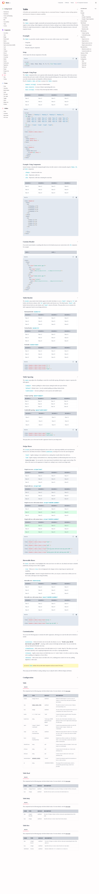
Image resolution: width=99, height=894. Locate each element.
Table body (84, 65)
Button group (6, 43)
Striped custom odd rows (87, 45)
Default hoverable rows (86, 49)
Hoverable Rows (84, 47)
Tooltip (5, 79)
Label (5, 92)
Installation (6, 13)
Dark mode (6, 115)
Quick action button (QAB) (9, 45)
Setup (83, 15)
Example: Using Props (86, 17)
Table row (84, 67)
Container (6, 113)
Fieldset (5, 104)
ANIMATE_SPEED (36, 758)
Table (5, 75)
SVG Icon (6, 117)
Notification (6, 63)
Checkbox (6, 88)
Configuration (83, 59)
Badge (5, 37)
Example (82, 13)
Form (5, 86)
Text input (6, 96)
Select (5, 100)
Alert (5, 35)
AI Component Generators (82, 2)
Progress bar (6, 71)
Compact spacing (85, 33)
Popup (5, 69)
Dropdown (6, 55)
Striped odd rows (85, 41)
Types (5, 23)
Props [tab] (26, 687)
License (5, 25)
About (82, 11)
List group (6, 57)
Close (5, 111)
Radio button (6, 90)
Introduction (6, 11)
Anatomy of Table (84, 53)
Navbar (5, 61)
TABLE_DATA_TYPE (36, 705)
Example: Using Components (88, 19)
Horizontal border (85, 25)
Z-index (5, 17)
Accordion (6, 33)
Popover (5, 67)
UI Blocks (67, 2)
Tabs (5, 77)
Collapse (5, 51)
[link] (77, 9)
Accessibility (6, 21)
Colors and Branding (8, 15)
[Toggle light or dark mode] (96, 3)
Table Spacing (83, 31)
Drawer (5, 53)
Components (60, 2)
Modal (5, 59)
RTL (5, 19)
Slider (5, 73)
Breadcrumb (6, 39)
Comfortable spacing (86, 35)
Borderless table (85, 29)
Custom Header (84, 21)
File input (6, 94)
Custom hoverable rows (86, 51)
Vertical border (85, 27)
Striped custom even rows (87, 43)
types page (67, 691)
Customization (84, 55)
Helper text (6, 102)
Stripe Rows (83, 37)
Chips (5, 49)
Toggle (5, 98)
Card (5, 47)
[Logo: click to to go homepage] (6, 3)
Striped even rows (85, 39)
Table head (84, 63)
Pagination (6, 65)
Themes (72, 2)
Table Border (83, 23)
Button (5, 41)
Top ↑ (96, 8)
